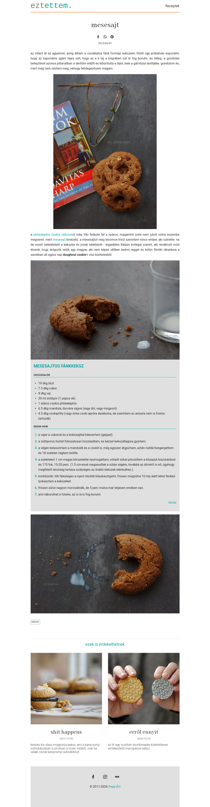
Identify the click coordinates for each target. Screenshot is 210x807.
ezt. (52, 6)
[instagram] (105, 777)
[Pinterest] (112, 37)
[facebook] (98, 37)
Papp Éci (114, 786)
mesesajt (59, 239)
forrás (172, 502)
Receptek (172, 6)
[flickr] (117, 777)
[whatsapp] (105, 37)
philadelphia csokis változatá (53, 234)
